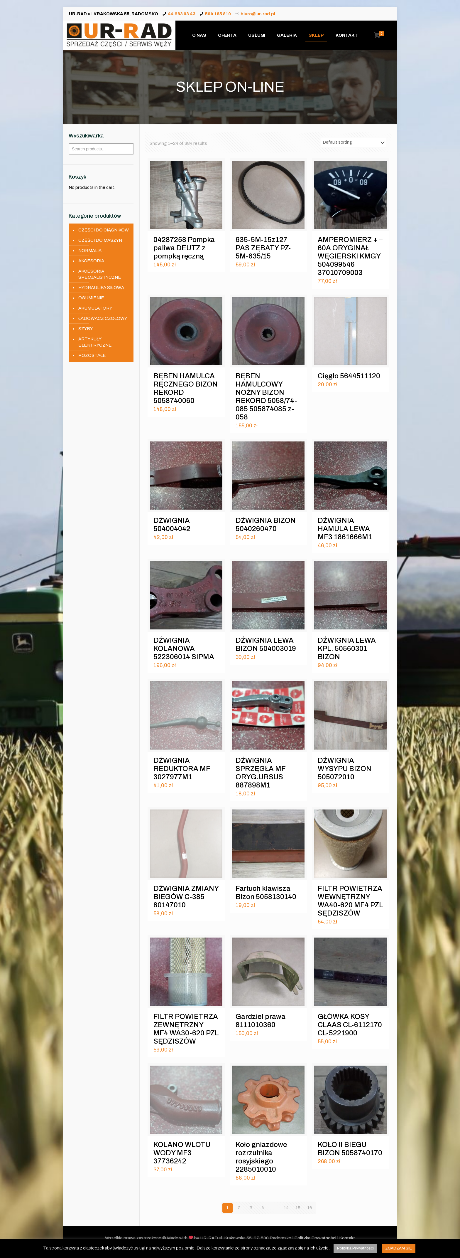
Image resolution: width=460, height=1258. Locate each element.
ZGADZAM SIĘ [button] (398, 1248)
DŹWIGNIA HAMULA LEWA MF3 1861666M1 (345, 529)
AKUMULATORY (95, 308)
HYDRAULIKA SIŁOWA (101, 287)
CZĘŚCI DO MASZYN (100, 240)
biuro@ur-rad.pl (258, 13)
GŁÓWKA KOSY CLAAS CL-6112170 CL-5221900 (350, 1025)
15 (297, 1207)
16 (309, 1207)
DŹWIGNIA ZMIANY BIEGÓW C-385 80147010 (186, 897)
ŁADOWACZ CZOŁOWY (102, 318)
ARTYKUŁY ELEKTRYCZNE (95, 342)
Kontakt (347, 1238)
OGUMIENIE (91, 297)
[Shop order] (353, 142)
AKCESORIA (91, 260)
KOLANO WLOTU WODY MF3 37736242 (181, 1153)
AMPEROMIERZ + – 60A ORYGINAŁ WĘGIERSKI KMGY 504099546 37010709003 (350, 256)
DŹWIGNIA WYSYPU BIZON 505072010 (344, 769)
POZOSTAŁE (92, 355)
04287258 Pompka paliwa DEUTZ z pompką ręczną (184, 248)
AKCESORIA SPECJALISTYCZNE (99, 274)
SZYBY (85, 328)
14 (286, 1207)
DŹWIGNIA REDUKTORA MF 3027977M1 (181, 769)
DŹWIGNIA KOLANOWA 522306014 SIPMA (183, 648)
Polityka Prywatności (315, 1238)
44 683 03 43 (181, 13)
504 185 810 (218, 13)
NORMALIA (90, 250)
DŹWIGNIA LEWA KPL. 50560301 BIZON (347, 648)
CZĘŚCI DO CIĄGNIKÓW (103, 230)
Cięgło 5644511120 (349, 376)
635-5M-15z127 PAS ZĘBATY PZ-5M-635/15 (263, 248)
